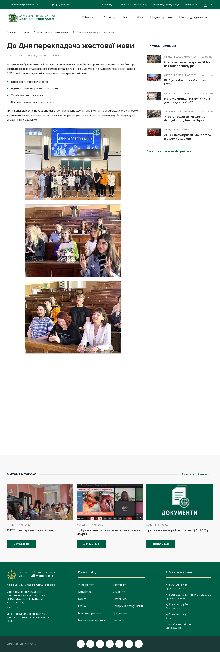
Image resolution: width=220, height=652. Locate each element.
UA (205, 4)
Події (149, 525)
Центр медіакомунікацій (166, 4)
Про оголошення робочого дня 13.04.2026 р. (178, 530)
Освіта (127, 17)
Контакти (118, 620)
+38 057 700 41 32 (177, 614)
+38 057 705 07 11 (176, 584)
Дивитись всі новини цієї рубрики (171, 151)
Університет (90, 17)
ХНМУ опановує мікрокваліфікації (31, 530)
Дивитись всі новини (197, 474)
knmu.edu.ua (13, 607)
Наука (140, 17)
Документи (191, 4)
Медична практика (161, 17)
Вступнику (106, 4)
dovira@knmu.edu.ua (178, 624)
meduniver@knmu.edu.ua (22, 4)
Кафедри (82, 525)
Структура (110, 17)
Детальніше (21, 543)
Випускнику (140, 4)
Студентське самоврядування (27, 56)
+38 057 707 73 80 (58, 4)
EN (211, 4)
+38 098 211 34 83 (177, 594)
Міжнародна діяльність (193, 17)
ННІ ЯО (11, 525)
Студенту (123, 4)
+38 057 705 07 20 (200, 594)
